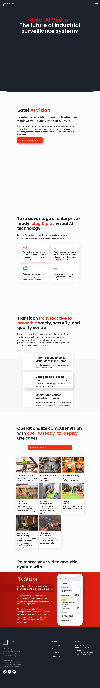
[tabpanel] (50, 500)
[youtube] (14, 673)
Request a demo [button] (30, 140)
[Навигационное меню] (96, 4)
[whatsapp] (5, 673)
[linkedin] (9, 673)
